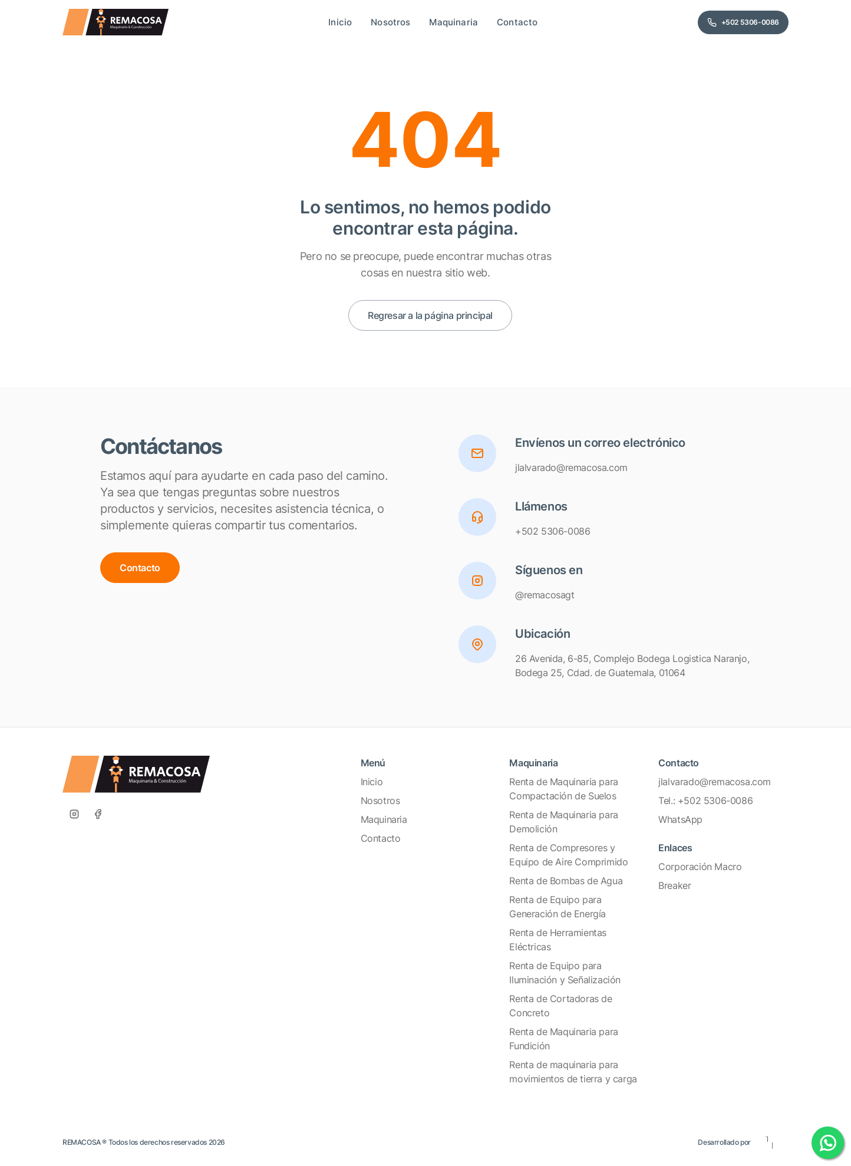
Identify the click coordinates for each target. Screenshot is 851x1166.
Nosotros (380, 800)
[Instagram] (74, 814)
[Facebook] (98, 814)
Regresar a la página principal (430, 315)
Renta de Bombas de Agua (565, 881)
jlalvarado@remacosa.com (714, 782)
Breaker (674, 885)
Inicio (372, 782)
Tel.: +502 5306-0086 (705, 800)
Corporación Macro (699, 866)
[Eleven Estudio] (770, 1142)
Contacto (140, 568)
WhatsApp (680, 819)
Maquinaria (384, 819)
